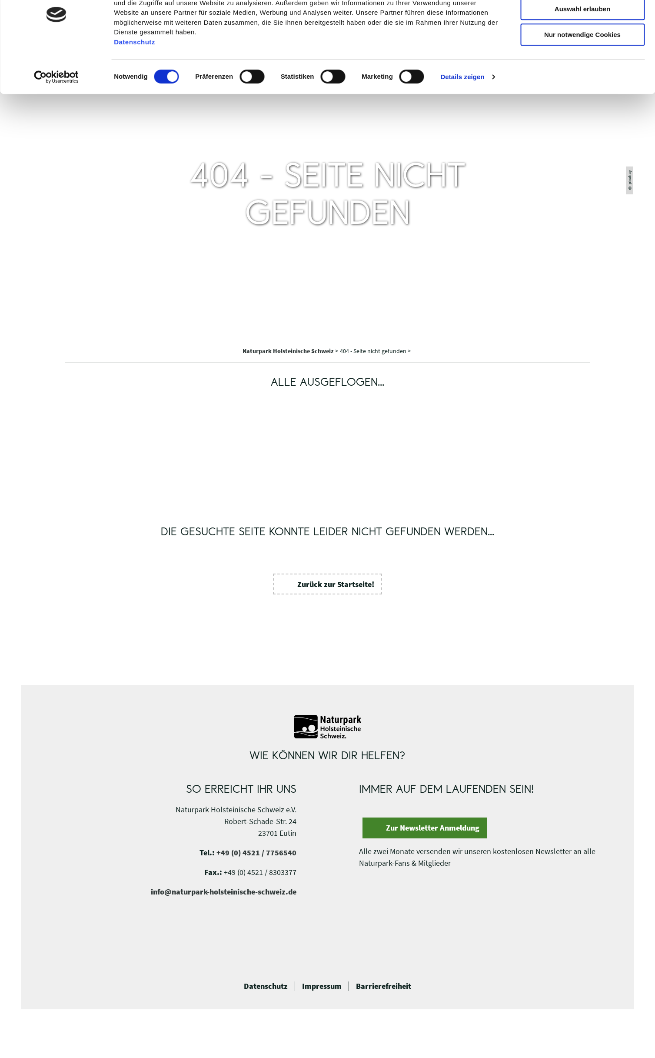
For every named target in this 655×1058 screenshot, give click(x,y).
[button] (327, 584)
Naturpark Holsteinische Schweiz (289, 351)
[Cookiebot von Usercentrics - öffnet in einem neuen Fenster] (56, 115)
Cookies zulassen (582, 21)
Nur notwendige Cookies (582, 73)
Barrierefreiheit (383, 986)
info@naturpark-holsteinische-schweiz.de (223, 892)
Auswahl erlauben (582, 47)
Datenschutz (266, 986)
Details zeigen (462, 115)
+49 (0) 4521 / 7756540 (256, 853)
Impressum (322, 986)
